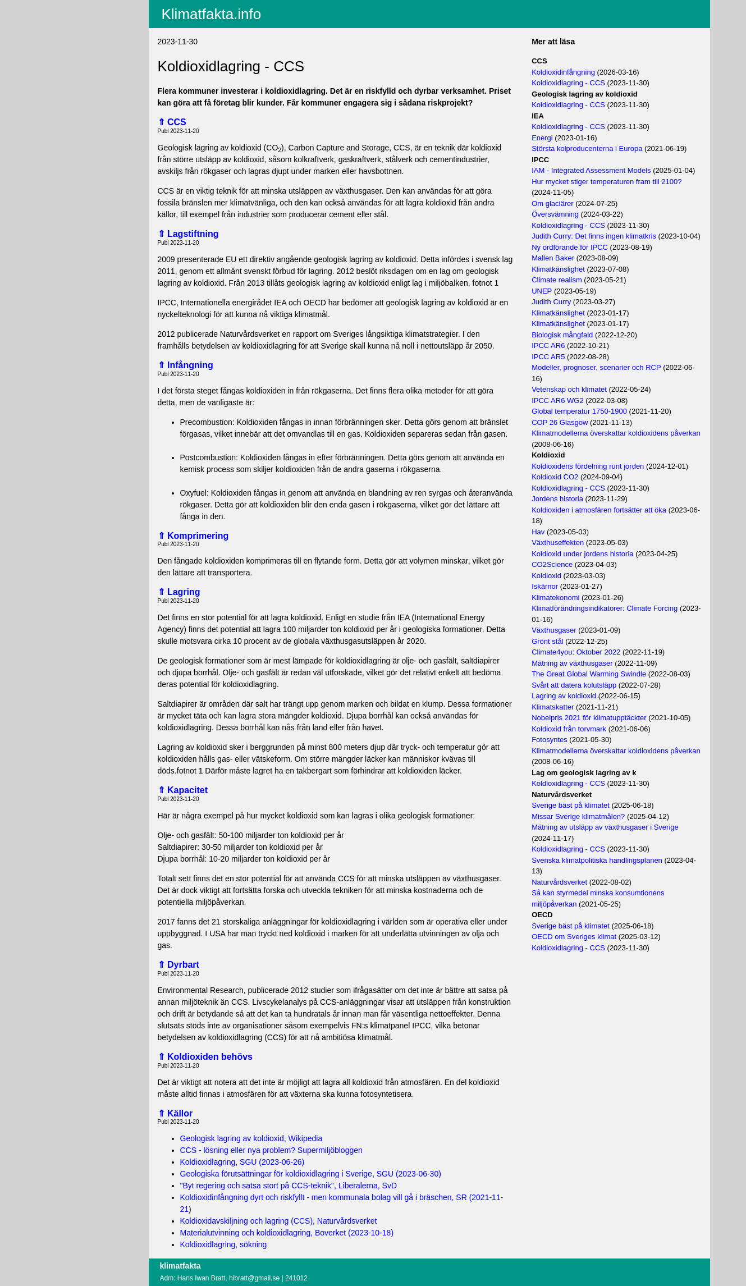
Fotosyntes (549, 739)
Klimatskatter (553, 707)
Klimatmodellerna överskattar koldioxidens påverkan (616, 433)
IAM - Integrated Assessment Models (591, 170)
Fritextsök (62, 36)
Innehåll (59, 21)
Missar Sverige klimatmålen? (578, 816)
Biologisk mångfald (562, 335)
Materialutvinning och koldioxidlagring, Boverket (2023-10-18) (287, 1232)
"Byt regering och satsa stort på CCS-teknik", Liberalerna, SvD (288, 1185)
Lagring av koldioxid (564, 696)
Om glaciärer (552, 203)
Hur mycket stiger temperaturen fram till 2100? (606, 181)
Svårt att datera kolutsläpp (574, 685)
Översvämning (555, 214)
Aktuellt (58, 7)
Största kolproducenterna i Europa (587, 148)
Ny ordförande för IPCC (570, 247)
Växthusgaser (554, 630)
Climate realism (557, 280)
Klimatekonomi (555, 597)
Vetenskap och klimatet (569, 389)
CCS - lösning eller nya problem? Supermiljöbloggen (271, 1150)
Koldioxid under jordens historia (582, 554)
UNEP (542, 291)
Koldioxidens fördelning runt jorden (588, 466)
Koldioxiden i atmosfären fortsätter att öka (599, 510)
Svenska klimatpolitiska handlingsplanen (597, 860)
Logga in (60, 89)
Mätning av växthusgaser (572, 663)
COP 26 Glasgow (560, 422)
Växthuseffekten (558, 542)
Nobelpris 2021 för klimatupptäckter (589, 717)
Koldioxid (546, 575)
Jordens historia (557, 499)
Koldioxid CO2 (555, 477)
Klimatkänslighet (558, 269)
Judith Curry (551, 302)
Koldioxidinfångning (563, 72)
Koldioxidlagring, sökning (223, 1244)
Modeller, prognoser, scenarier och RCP (596, 367)
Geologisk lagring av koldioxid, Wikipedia (251, 1138)
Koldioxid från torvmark (569, 729)
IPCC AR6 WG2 (557, 400)
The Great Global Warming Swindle (589, 674)
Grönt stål (547, 641)
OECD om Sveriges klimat (574, 936)
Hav (538, 532)
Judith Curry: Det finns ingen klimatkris (594, 236)
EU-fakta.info (68, 51)
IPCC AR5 (548, 357)
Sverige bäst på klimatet (571, 805)
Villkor (59, 68)
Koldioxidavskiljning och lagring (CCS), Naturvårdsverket (278, 1220)
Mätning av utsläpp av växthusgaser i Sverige (605, 827)
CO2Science (552, 564)
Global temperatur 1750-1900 (579, 411)
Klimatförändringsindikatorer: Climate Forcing (605, 608)
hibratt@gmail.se (254, 1278)
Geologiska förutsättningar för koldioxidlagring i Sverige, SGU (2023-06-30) (310, 1173)
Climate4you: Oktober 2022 (576, 652)
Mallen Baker (553, 258)
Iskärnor (545, 586)
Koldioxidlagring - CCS (568, 83)
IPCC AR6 (548, 345)
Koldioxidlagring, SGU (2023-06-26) (242, 1161)
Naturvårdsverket (559, 882)
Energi (542, 138)
